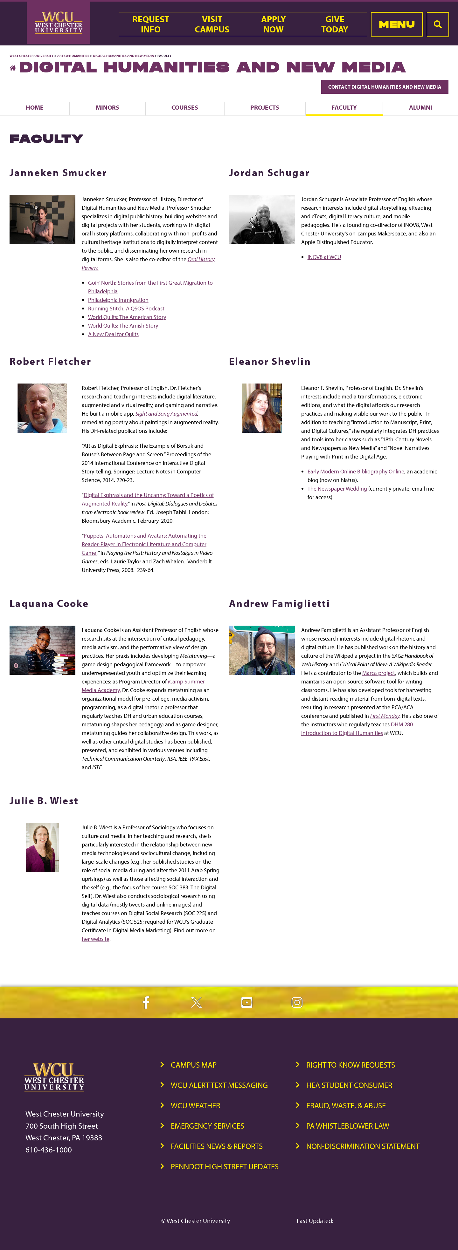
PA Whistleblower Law (347, 1126)
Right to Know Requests (350, 1065)
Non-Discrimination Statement (363, 1146)
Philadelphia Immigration (118, 299)
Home (35, 107)
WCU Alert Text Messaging (219, 1085)
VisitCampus (212, 24)
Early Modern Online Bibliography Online (356, 471)
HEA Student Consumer (349, 1085)
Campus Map (194, 1065)
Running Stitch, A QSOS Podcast (126, 308)
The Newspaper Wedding (337, 488)
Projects (264, 107)
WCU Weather (195, 1105)
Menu (397, 24)
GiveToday (334, 24)
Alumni (420, 107)
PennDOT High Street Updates (225, 1166)
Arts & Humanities (73, 55)
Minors (107, 107)
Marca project (378, 672)
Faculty (344, 107)
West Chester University (32, 55)
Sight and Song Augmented (166, 413)
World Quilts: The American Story (127, 317)
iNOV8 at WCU (324, 257)
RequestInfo (150, 24)
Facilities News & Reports (217, 1146)
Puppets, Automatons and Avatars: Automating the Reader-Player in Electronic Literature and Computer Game (144, 544)
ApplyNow (273, 24)
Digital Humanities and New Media (123, 55)
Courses (184, 107)
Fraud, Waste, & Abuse (346, 1105)
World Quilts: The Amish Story (123, 325)
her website (95, 938)
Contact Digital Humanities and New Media (384, 87)
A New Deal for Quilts (113, 334)
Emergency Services (207, 1126)
